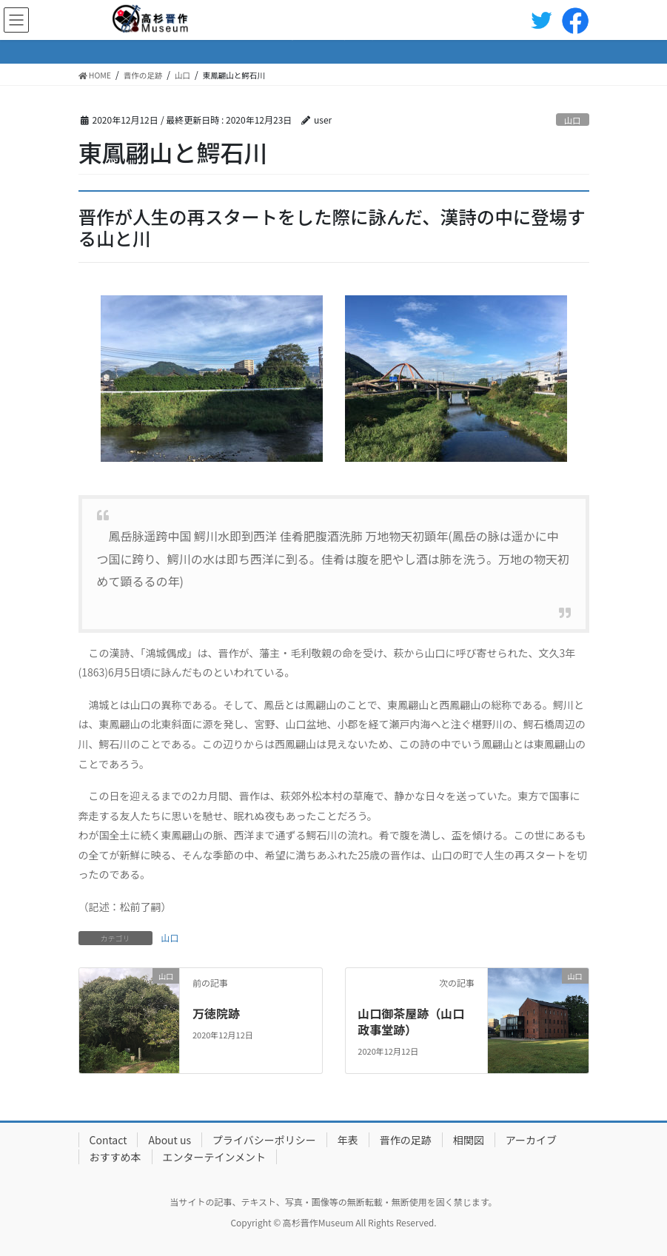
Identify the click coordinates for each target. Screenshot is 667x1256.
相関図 (468, 1139)
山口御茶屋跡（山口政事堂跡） (411, 1021)
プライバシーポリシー (264, 1139)
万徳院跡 (216, 1013)
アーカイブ (531, 1139)
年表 (348, 1139)
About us (169, 1139)
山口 (572, 120)
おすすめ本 (115, 1156)
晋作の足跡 (406, 1139)
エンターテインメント (215, 1156)
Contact (108, 1139)
